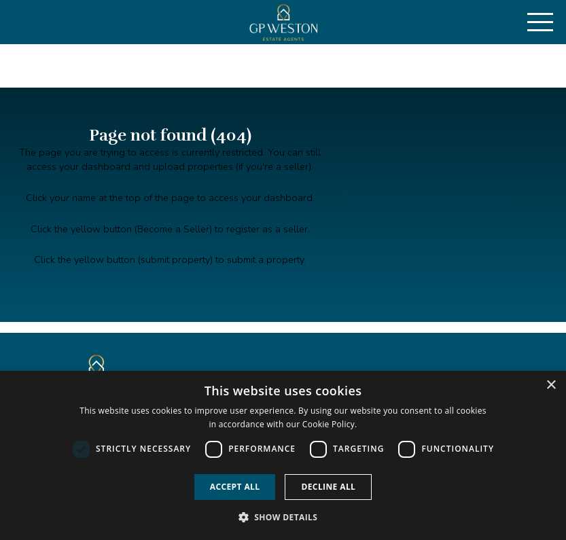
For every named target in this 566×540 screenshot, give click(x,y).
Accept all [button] (235, 486)
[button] (283, 517)
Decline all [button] (328, 486)
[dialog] (283, 455)
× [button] (551, 385)
